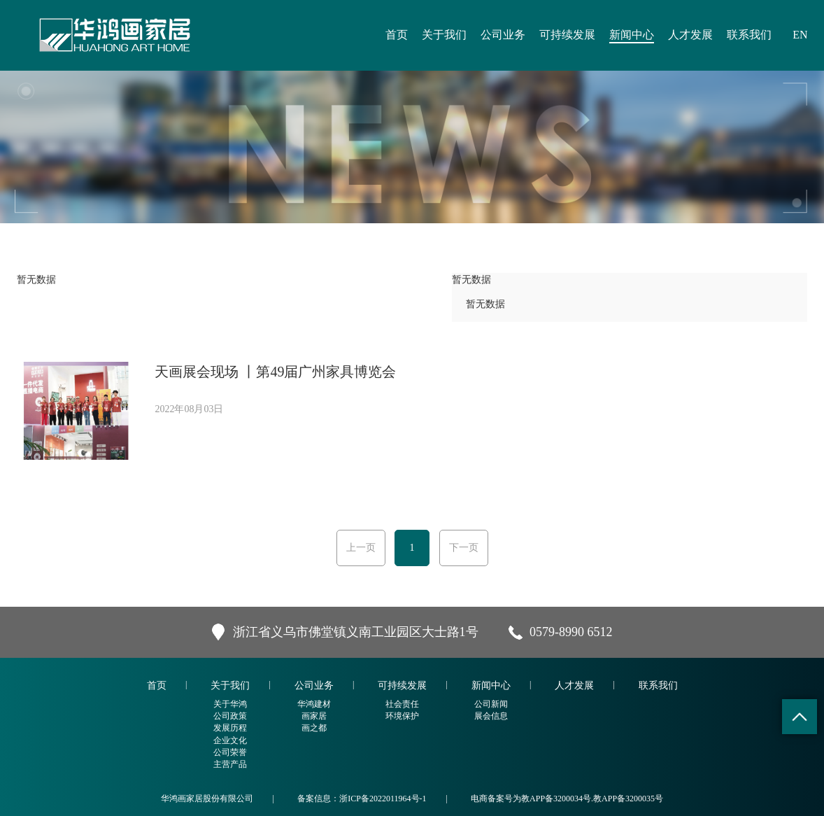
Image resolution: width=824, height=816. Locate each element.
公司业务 (503, 35)
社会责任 (402, 704)
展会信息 (491, 716)
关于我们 (444, 35)
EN (800, 35)
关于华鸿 (230, 704)
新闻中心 (631, 35)
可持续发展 (567, 35)
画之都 (314, 728)
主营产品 (230, 764)
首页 (396, 35)
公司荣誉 (230, 752)
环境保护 (402, 716)
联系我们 (749, 35)
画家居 (314, 716)
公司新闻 (491, 704)
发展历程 (230, 728)
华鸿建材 (314, 704)
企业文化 (230, 740)
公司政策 (230, 716)
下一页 (463, 547)
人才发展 (690, 35)
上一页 (361, 547)
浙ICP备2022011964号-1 (382, 798)
